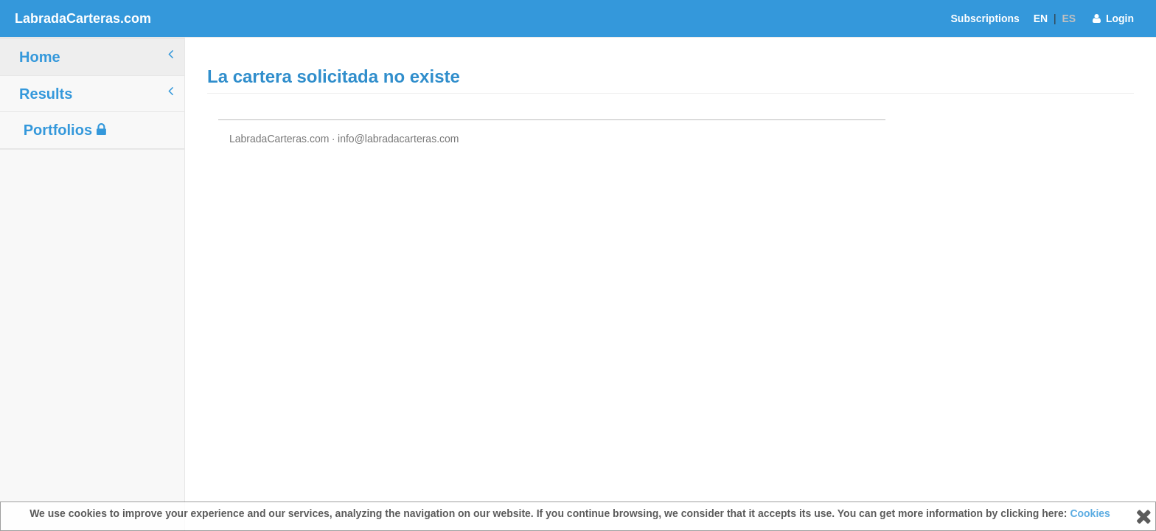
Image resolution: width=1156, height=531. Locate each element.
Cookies (1090, 513)
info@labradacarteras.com (398, 139)
